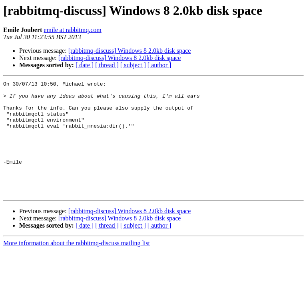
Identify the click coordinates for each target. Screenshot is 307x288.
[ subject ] (133, 65)
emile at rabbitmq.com (72, 29)
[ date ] (85, 65)
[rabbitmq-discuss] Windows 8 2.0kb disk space (129, 50)
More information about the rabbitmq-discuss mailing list (76, 265)
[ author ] (159, 65)
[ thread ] (107, 65)
